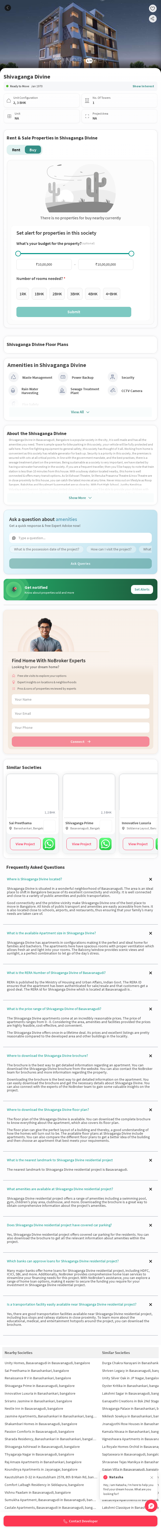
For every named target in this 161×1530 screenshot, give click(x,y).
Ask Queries (80, 563)
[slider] (18, 253)
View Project (25, 844)
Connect (81, 741)
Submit (73, 311)
